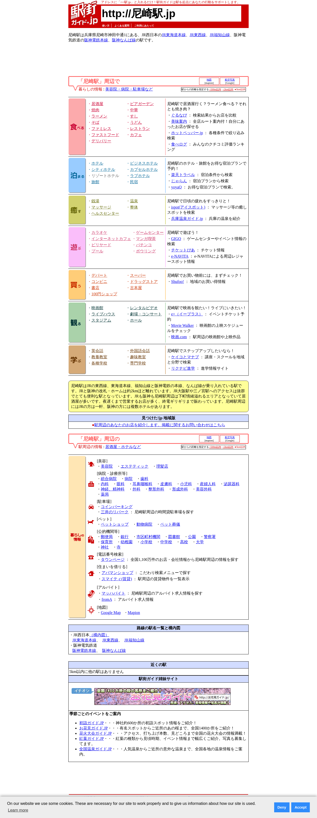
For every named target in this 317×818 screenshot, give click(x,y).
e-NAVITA (179, 256)
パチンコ (144, 245)
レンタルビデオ (144, 308)
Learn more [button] (18, 810)
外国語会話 (140, 351)
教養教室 (99, 357)
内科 (105, 484)
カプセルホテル (144, 169)
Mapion (134, 612)
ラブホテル (140, 176)
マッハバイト (113, 593)
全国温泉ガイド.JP (95, 749)
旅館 (95, 182)
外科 (136, 489)
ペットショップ (115, 524)
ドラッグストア (144, 281)
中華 (134, 110)
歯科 (144, 479)
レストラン (140, 128)
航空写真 (230, 79)
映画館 (97, 308)
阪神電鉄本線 (96, 40)
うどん (136, 122)
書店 (95, 288)
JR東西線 (198, 35)
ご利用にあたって (144, 25)
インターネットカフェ (111, 239)
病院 (128, 479)
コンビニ (99, 281)
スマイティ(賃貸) (117, 579)
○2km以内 (227, 89)
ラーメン (99, 116)
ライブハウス (103, 314)
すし (134, 116)
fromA (107, 599)
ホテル (97, 163)
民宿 (134, 182)
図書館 (174, 537)
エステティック (134, 466)
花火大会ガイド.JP (95, 733)
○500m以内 (215, 89)
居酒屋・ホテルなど (123, 447)
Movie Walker (182, 325)
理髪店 (162, 466)
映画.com (179, 337)
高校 (184, 542)
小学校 (146, 542)
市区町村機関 (148, 537)
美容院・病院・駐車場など (129, 89)
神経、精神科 (113, 489)
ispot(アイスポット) (188, 207)
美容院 (107, 466)
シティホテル (103, 169)
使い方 (105, 25)
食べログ (179, 144)
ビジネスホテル (144, 163)
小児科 (186, 484)
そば (95, 122)
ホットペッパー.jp (187, 133)
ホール (136, 320)
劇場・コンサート (146, 314)
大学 (200, 542)
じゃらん (179, 181)
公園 (192, 537)
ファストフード (105, 135)
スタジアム (101, 320)
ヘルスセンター (105, 213)
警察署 (210, 537)
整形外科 (156, 489)
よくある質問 (121, 25)
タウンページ (113, 559)
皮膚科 (166, 484)
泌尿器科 (231, 484)
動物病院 (144, 524)
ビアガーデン (142, 104)
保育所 (107, 542)
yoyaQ (176, 187)
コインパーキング (116, 507)
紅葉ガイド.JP (91, 738)
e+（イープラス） (187, 314)
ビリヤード (101, 245)
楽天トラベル (183, 175)
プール (97, 251)
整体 (134, 207)
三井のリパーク (115, 512)
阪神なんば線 (124, 40)
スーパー (138, 275)
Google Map (111, 612)
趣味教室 (138, 357)
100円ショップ (104, 294)
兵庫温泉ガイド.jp (187, 218)
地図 (209, 79)
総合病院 (109, 479)
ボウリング (146, 251)
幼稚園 (126, 542)
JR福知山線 (220, 35)
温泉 (134, 201)
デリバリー (101, 141)
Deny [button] (281, 807)
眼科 (121, 484)
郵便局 (107, 537)
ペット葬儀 (170, 524)
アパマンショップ (117, 573)
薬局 (105, 494)
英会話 (97, 351)
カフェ (136, 135)
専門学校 (138, 363)
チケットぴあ (183, 250)
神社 (105, 547)
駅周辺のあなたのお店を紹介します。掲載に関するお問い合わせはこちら (159, 425)
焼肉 (95, 110)
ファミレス (101, 128)
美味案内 (179, 121)
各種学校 (99, 363)
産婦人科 (208, 484)
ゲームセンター (150, 232)
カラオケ (99, 232)
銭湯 (95, 201)
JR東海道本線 (174, 35)
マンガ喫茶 (146, 239)
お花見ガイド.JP (93, 728)
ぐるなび (179, 115)
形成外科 (180, 489)
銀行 (125, 537)
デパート (99, 275)
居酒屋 (97, 104)
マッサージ (101, 207)
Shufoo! (177, 281)
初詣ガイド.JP (91, 723)
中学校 (166, 542)
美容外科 (204, 489)
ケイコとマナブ (185, 357)
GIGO (176, 239)
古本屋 (136, 288)
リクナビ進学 (183, 368)
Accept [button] (301, 807)
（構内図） (99, 635)
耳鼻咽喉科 (142, 484)
